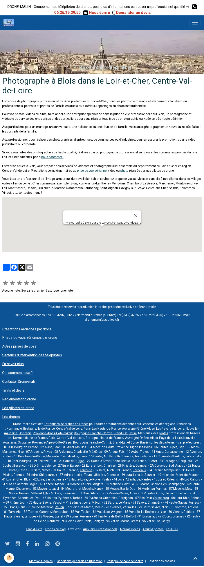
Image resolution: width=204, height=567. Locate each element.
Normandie (14, 428)
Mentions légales (41, 561)
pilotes (163, 433)
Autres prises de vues (19, 346)
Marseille (52, 456)
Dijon (81, 461)
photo (124, 170)
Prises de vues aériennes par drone (29, 337)
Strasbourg (161, 498)
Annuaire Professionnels (100, 529)
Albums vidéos (130, 529)
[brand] (10, 22)
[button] (102, 231)
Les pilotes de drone (18, 408)
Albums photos (153, 529)
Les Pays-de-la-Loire (170, 428)
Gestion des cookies (161, 561)
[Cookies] (9, 558)
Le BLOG (172, 529)
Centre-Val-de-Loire (70, 438)
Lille (46, 493)
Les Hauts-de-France (106, 428)
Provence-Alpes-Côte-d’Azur (53, 433)
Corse (133, 433)
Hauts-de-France (111, 438)
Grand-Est (120, 433)
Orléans (172, 479)
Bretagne (29, 428)
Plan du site (34, 529)
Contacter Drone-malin (19, 381)
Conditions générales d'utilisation (80, 561)
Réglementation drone (19, 399)
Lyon (23, 502)
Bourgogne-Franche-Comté (93, 433)
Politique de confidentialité (125, 561)
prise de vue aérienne (92, 170)
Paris (87, 428)
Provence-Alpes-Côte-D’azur (52, 442)
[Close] (135, 215)
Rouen (59, 507)
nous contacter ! (52, 157)
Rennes (19, 475)
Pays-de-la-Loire (170, 438)
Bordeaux (139, 470)
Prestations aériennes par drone (27, 329)
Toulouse (86, 470)
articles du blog (55, 529)
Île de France (46, 428)
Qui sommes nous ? (17, 373)
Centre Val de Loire (69, 428)
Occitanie (25, 433)
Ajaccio (180, 465)
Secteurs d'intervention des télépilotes (32, 355)
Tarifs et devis (13, 390)
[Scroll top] (195, 558)
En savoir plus (13, 364)
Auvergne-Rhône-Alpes (138, 428)
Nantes (146, 479)
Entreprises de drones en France (66, 424)
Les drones (11, 417)
